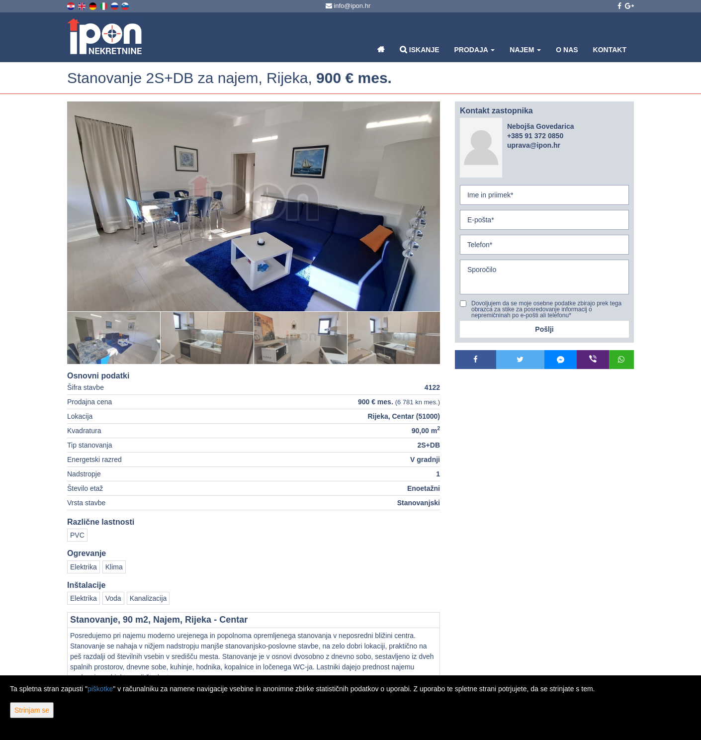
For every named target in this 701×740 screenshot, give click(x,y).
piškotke (100, 689)
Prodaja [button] (474, 50)
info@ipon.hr (348, 5)
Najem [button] (525, 50)
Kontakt (609, 50)
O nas (567, 50)
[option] (114, 337)
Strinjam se (31, 710)
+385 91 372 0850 (535, 136)
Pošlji (544, 329)
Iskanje (419, 49)
